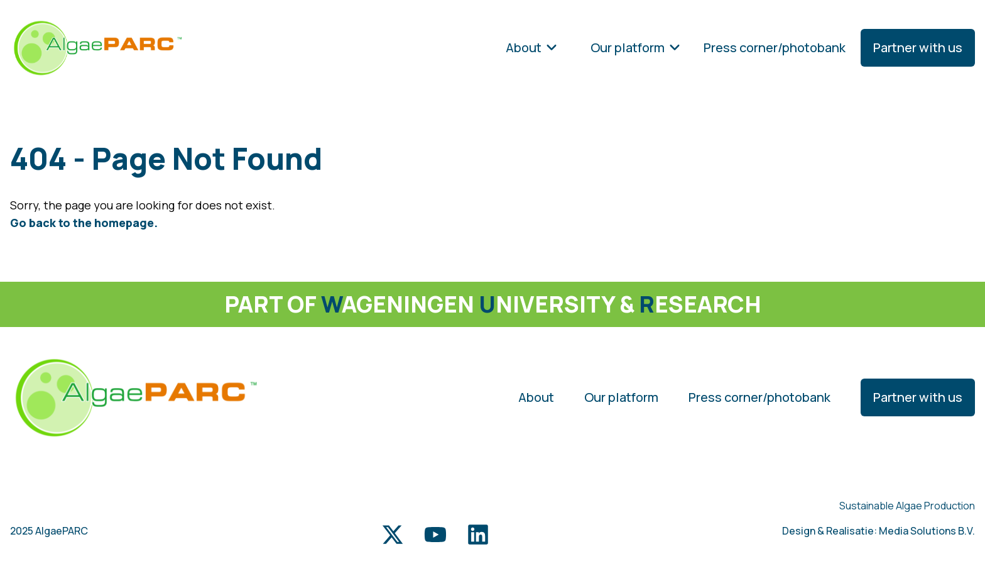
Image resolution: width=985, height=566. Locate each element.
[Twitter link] (392, 534)
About (532, 47)
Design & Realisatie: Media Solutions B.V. (878, 531)
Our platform (635, 47)
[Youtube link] (435, 534)
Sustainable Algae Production (907, 506)
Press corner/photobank (775, 47)
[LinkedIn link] (478, 534)
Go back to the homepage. (84, 222)
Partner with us (917, 47)
